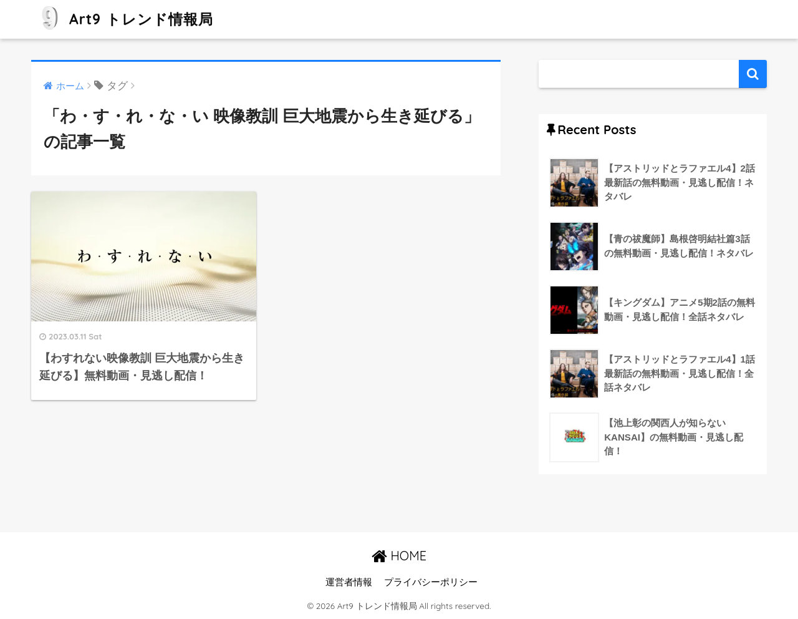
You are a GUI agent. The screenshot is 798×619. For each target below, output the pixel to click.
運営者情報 (348, 582)
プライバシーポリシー (431, 582)
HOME (399, 555)
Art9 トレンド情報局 (123, 19)
